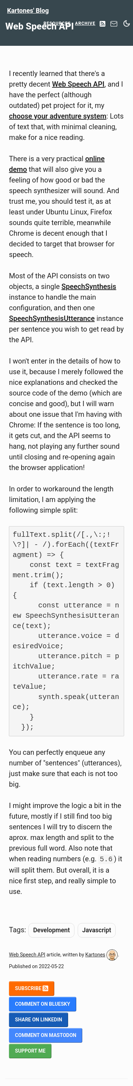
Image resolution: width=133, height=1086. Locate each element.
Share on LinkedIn (38, 1019)
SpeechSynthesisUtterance (52, 318)
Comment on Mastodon (45, 1035)
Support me (30, 1051)
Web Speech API (78, 84)
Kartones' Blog (28, 10)
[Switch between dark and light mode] (126, 23)
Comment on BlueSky (42, 1004)
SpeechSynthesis (88, 286)
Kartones (95, 954)
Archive (85, 23)
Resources (57, 23)
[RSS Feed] (102, 24)
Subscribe (31, 988)
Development (51, 930)
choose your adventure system (57, 116)
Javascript (96, 930)
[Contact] (113, 26)
